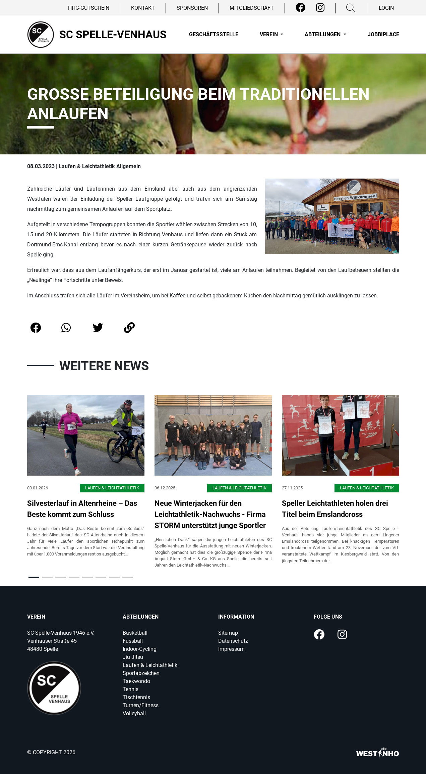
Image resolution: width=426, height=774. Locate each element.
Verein (269, 34)
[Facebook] (300, 7)
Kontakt (143, 8)
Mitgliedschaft (252, 8)
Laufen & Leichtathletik (150, 665)
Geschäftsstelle (213, 34)
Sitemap (228, 633)
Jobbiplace (383, 34)
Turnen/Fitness (141, 705)
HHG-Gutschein (88, 8)
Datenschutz (233, 641)
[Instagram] (320, 7)
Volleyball (134, 713)
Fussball (133, 641)
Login (386, 8)
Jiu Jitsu (133, 657)
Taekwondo (136, 681)
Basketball (135, 633)
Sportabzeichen (141, 673)
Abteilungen (323, 34)
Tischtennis (136, 697)
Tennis (130, 689)
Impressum (231, 649)
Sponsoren (192, 8)
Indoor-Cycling (140, 649)
